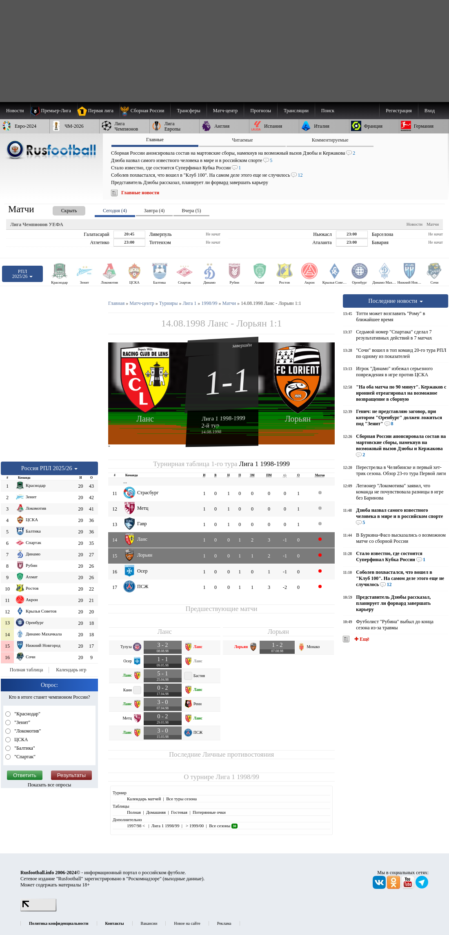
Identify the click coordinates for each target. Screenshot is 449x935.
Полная (134, 812)
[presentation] (60, 209)
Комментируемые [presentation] (330, 140)
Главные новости (140, 192)
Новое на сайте (187, 923)
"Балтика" (24, 748)
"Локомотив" (27, 731)
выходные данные (183, 879)
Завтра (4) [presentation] (154, 210)
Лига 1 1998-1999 (223, 418)
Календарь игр (71, 670)
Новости (414, 224)
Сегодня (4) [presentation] (115, 210)
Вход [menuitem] (430, 110)
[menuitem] (145, 110)
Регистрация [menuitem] (399, 110)
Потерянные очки (209, 812)
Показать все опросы (49, 785)
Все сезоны (223, 825)
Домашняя (156, 812)
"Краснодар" (26, 714)
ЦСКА (20, 739)
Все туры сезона (181, 798)
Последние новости (395, 301)
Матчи (433, 224)
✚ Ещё (361, 639)
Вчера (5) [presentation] (191, 210)
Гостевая (179, 812)
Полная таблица (26, 670)
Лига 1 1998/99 (237, 777)
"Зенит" (21, 722)
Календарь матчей (144, 798)
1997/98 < (136, 825)
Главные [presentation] (155, 139)
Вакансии (149, 923)
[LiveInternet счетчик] (38, 910)
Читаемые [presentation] (242, 140)
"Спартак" (24, 757)
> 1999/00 (194, 825)
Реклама (224, 923)
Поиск (327, 110)
